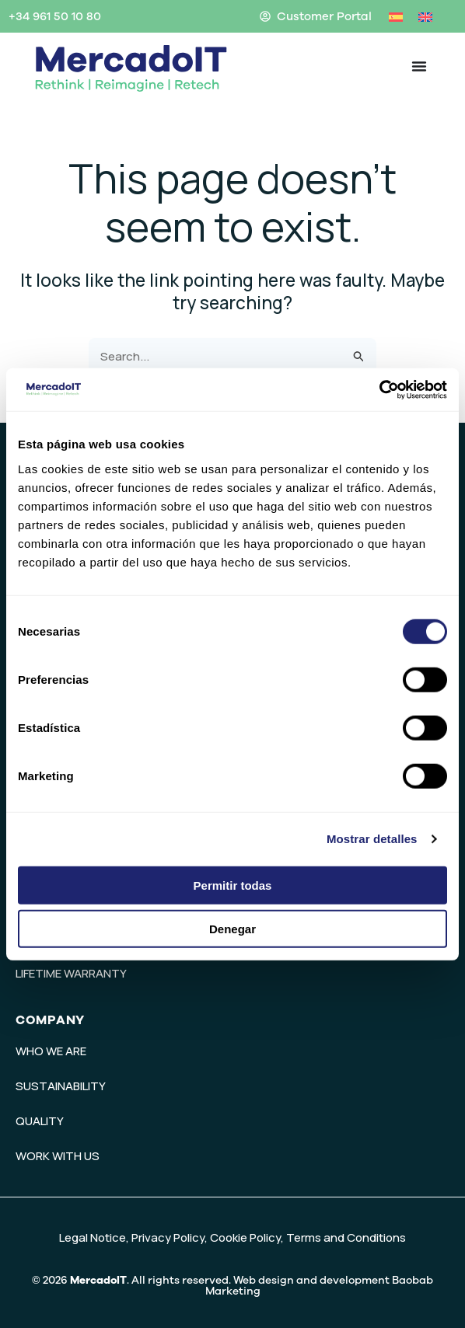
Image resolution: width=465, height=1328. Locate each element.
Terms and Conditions (346, 1237)
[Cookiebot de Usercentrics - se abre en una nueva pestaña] (379, 389)
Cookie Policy (245, 1237)
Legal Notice (92, 1237)
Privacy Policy (168, 1237)
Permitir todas (233, 884)
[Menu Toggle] (419, 66)
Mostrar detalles (372, 838)
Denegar (232, 929)
